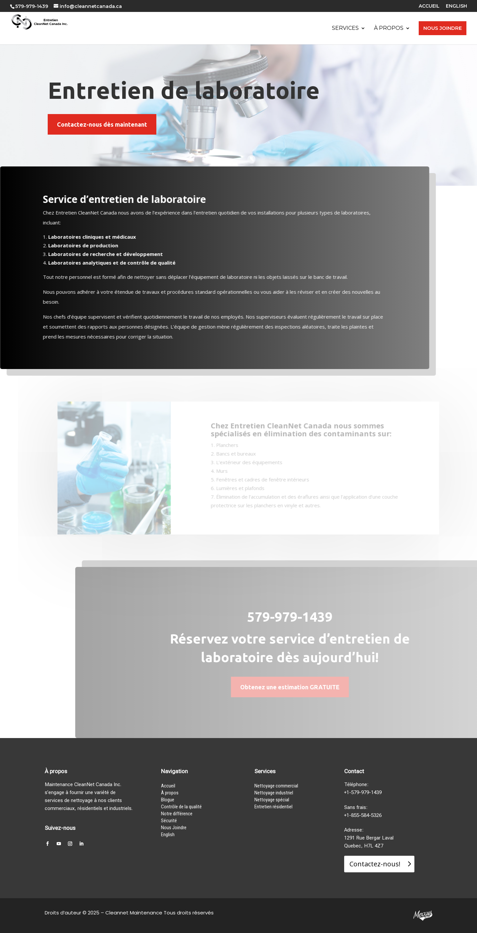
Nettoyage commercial (276, 786)
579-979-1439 (31, 6)
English (168, 835)
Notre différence (176, 814)
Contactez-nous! (374, 863)
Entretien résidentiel (273, 807)
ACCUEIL (429, 6)
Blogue (167, 800)
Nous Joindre (173, 828)
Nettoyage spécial (271, 800)
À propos (170, 793)
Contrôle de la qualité (181, 807)
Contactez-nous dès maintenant (102, 124)
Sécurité (169, 821)
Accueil (168, 786)
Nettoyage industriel (273, 793)
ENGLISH (456, 6)
